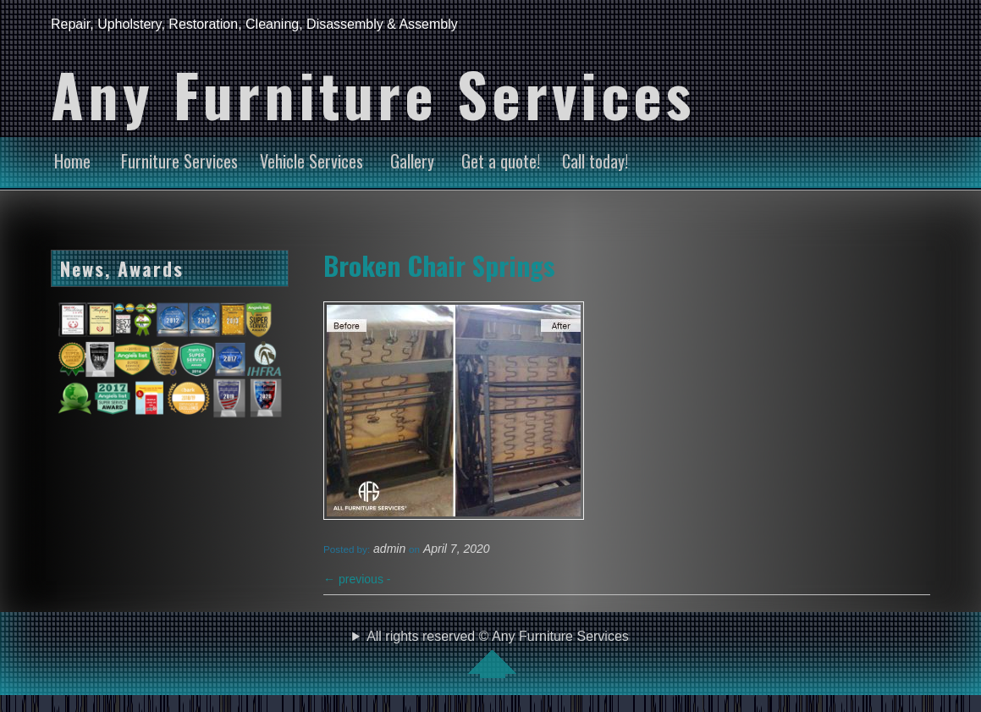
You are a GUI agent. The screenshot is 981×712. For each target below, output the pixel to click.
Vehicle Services (311, 161)
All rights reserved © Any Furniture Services (497, 653)
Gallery (412, 161)
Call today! (595, 161)
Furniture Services (179, 161)
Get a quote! (500, 161)
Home (72, 161)
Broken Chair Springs (439, 265)
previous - (356, 579)
